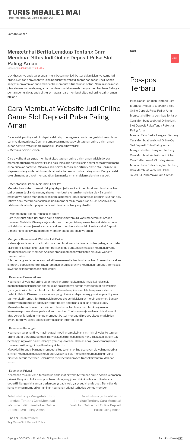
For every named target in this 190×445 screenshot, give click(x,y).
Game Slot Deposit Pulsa (29, 422)
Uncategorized (28, 418)
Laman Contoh (17, 33)
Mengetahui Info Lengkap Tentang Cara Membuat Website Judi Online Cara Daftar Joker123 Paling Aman (152, 155)
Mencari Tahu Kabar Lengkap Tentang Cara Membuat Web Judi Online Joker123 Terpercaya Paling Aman (154, 170)
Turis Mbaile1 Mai (44, 12)
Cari (133, 51)
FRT (180, 438)
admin (22, 68)
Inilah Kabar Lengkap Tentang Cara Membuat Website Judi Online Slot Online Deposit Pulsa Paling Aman (152, 106)
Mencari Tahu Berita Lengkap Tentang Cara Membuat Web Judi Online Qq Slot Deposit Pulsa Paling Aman (154, 140)
